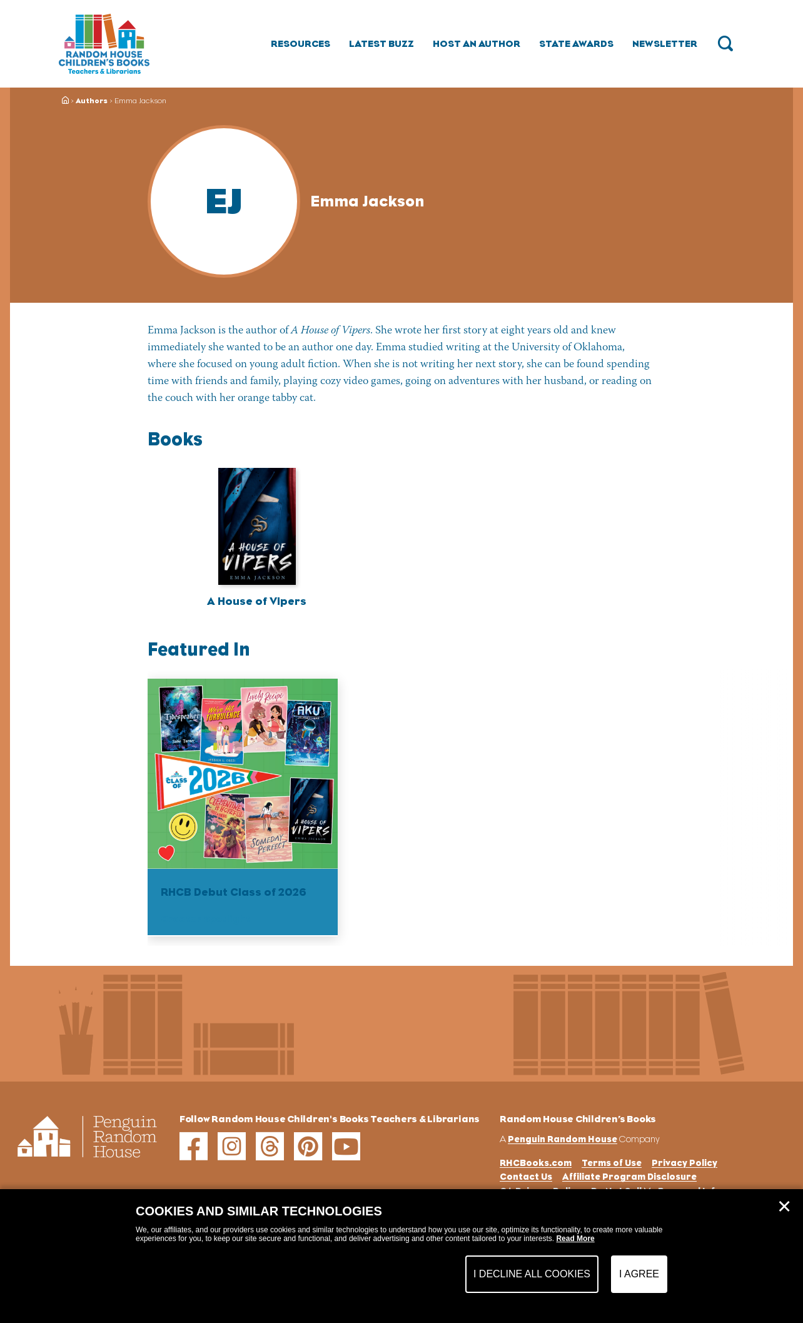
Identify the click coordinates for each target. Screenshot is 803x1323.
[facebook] (193, 1146)
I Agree (639, 1274)
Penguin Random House (562, 1138)
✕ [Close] (784, 1206)
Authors (92, 100)
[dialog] (401, 1256)
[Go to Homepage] (104, 44)
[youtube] (346, 1146)
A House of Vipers (256, 601)
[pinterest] (308, 1146)
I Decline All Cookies (531, 1274)
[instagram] (232, 1146)
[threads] (270, 1146)
